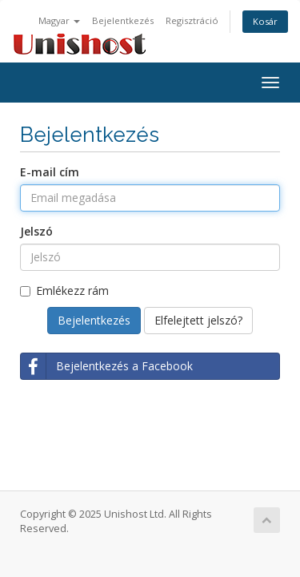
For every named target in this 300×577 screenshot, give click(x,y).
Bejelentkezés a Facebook (107, 366)
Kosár (265, 21)
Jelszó (36, 231)
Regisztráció (192, 20)
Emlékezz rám (64, 290)
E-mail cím (49, 172)
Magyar (59, 20)
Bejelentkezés (123, 20)
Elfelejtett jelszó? (198, 320)
